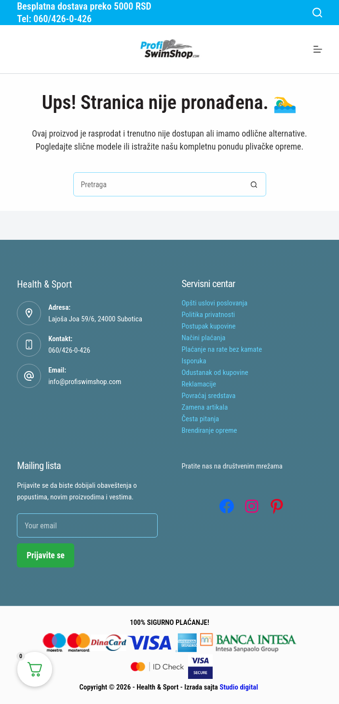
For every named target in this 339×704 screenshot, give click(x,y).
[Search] (317, 12)
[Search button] (254, 184)
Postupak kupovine (209, 326)
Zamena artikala (205, 407)
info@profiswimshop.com (84, 381)
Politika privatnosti (208, 314)
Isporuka (194, 361)
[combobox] (158, 184)
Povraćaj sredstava (209, 395)
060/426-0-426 (69, 350)
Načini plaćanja (204, 337)
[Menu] (317, 49)
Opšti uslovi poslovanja (215, 303)
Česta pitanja (200, 418)
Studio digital (238, 687)
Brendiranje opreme (209, 430)
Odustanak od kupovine (215, 372)
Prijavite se (46, 555)
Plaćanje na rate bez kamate (222, 349)
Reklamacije (199, 384)
